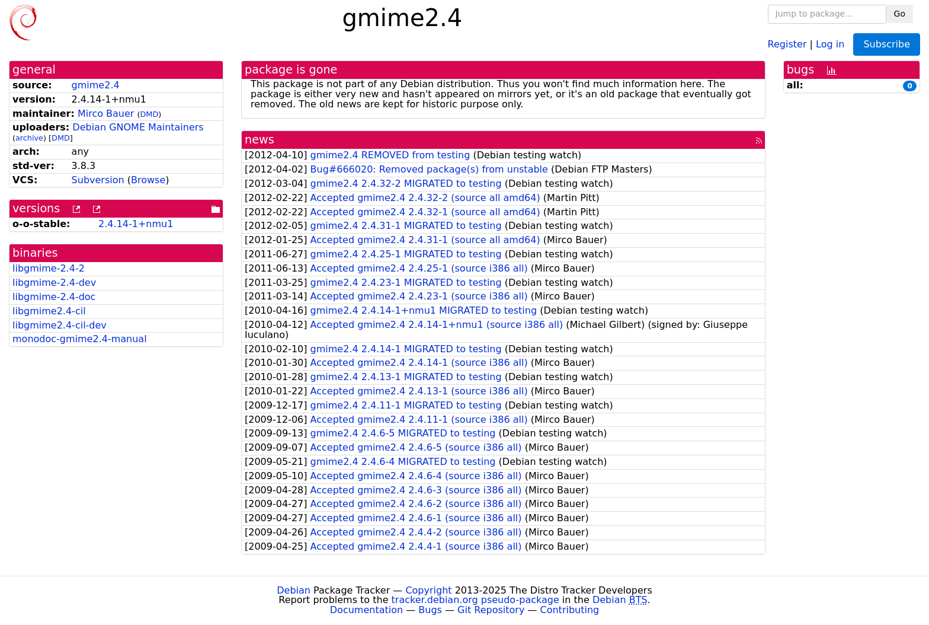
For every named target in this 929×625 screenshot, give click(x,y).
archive (29, 137)
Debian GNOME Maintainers (137, 127)
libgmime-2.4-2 (48, 268)
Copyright (428, 590)
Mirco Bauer (106, 113)
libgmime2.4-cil (49, 311)
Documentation (366, 610)
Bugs (430, 610)
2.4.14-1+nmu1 (135, 223)
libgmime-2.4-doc (53, 296)
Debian (293, 590)
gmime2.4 (96, 85)
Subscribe (886, 44)
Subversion (98, 180)
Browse (148, 180)
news (259, 139)
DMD (149, 114)
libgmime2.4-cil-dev (59, 325)
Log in (830, 43)
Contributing (570, 610)
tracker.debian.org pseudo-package (475, 599)
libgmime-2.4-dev (54, 282)
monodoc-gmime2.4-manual (79, 339)
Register (787, 43)
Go (899, 13)
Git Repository (490, 610)
